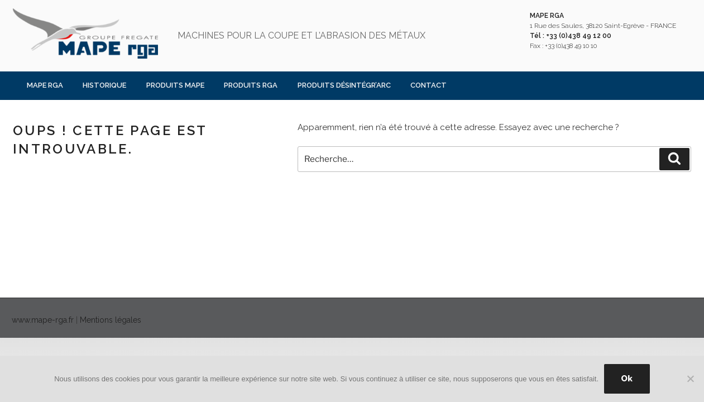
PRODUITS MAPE (175, 85)
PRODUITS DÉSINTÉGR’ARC (344, 85)
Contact (428, 85)
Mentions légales (110, 319)
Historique (104, 85)
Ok (627, 379)
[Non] (690, 378)
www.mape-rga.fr (43, 319)
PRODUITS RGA (250, 85)
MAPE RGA (45, 85)
